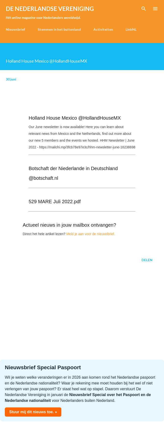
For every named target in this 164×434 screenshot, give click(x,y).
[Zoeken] (144, 9)
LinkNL (131, 29)
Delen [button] (147, 260)
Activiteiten (103, 29)
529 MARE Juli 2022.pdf (55, 201)
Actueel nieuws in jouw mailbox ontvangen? (69, 225)
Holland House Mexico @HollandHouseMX (75, 118)
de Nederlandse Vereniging (50, 8)
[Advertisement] (82, 313)
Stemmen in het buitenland (59, 29)
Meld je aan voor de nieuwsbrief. (90, 234)
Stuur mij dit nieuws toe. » (33, 412)
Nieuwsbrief (15, 29)
